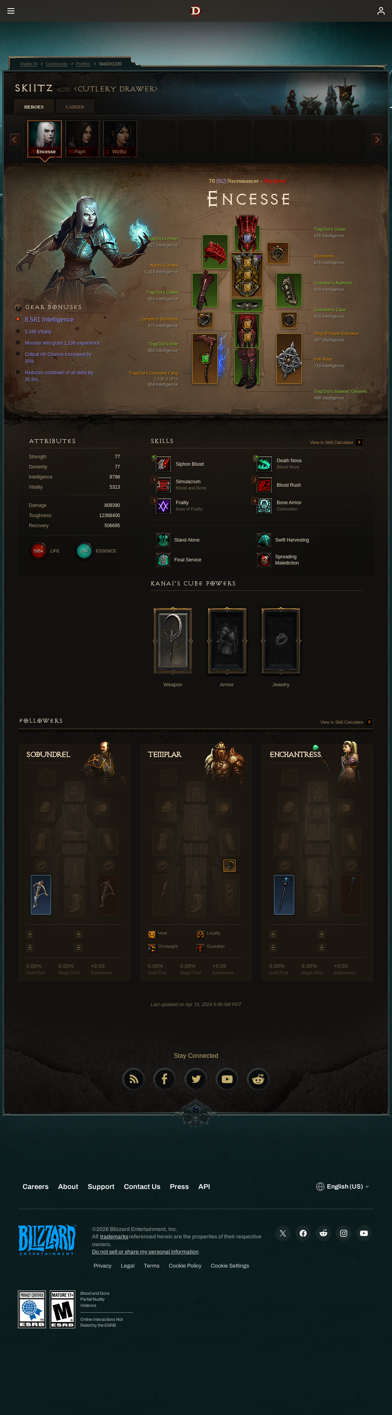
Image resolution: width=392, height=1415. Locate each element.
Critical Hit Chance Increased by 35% (54, 357)
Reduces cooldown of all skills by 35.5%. (55, 375)
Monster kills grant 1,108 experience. (59, 343)
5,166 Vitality (34, 331)
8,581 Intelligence (45, 320)
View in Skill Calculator (336, 442)
